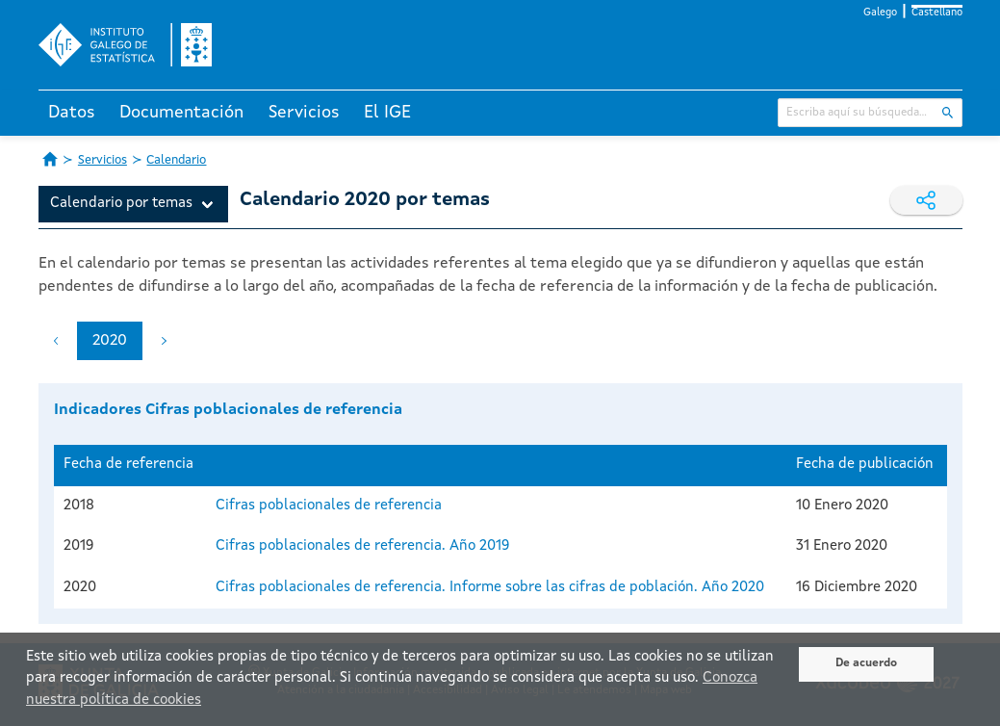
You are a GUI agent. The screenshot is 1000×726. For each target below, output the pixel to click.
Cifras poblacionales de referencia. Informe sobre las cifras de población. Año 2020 (490, 588)
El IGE (387, 112)
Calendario (176, 160)
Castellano (936, 13)
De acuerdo (866, 663)
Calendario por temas (121, 203)
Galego (880, 13)
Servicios (304, 112)
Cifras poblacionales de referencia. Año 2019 (362, 546)
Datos (71, 112)
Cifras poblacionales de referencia (329, 506)
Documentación (181, 112)
